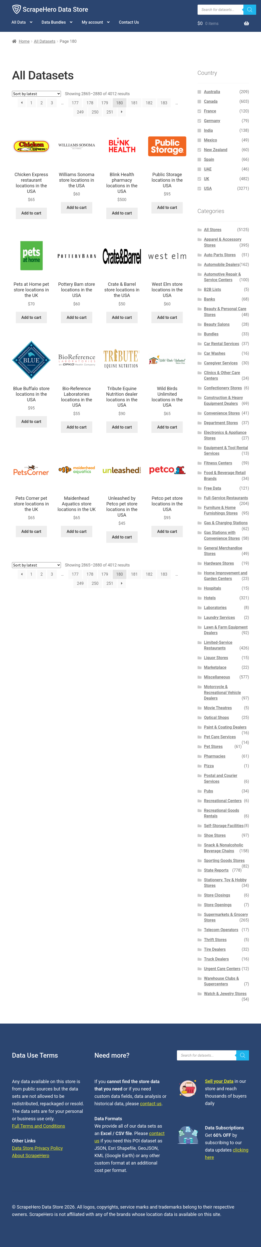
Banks (209, 299)
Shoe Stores (215, 835)
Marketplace (215, 667)
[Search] (249, 10)
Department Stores (221, 422)
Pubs (208, 791)
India (208, 130)
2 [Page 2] (42, 103)
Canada (210, 101)
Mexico (210, 140)
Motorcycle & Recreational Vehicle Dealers (222, 692)
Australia (212, 91)
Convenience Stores (222, 413)
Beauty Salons (217, 324)
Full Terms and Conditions (38, 1126)
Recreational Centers (223, 800)
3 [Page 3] (52, 103)
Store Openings (217, 904)
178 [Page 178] (90, 103)
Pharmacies (214, 756)
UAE (208, 169)
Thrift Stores (215, 939)
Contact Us (129, 22)
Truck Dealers (216, 959)
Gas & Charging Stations (226, 522)
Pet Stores (213, 746)
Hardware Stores (219, 563)
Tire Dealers (215, 949)
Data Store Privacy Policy (37, 1148)
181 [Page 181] (134, 103)
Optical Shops (216, 717)
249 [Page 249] (80, 112)
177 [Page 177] (75, 103)
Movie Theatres (218, 707)
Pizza (209, 765)
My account (92, 22)
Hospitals (212, 588)
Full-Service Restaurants (226, 497)
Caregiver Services (221, 363)
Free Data (212, 488)
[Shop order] (36, 94)
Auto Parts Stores (220, 254)
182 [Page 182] (149, 103)
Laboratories (215, 607)
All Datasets (44, 41)
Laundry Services (219, 617)
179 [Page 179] (104, 103)
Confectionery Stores (223, 388)
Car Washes (214, 353)
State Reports (216, 870)
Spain (209, 159)
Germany (212, 120)
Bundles (211, 334)
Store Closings (217, 895)
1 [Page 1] (31, 103)
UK (206, 178)
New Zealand (215, 149)
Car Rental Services (221, 343)
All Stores (212, 229)
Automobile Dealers (221, 264)
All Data (18, 22)
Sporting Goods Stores (224, 860)
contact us (150, 1103)
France (210, 111)
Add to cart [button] (31, 213)
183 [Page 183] (164, 103)
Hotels (210, 598)
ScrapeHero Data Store (55, 9)
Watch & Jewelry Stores (225, 993)
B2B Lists (212, 289)
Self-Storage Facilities (224, 825)
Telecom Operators (221, 929)
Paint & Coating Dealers (225, 727)
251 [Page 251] (110, 112)
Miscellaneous (217, 677)
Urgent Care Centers (222, 968)
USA (208, 188)
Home (24, 41)
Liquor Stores (216, 657)
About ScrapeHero (30, 1155)
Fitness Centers (218, 463)
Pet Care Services (220, 736)
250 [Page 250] (95, 112)
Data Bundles (54, 22)
